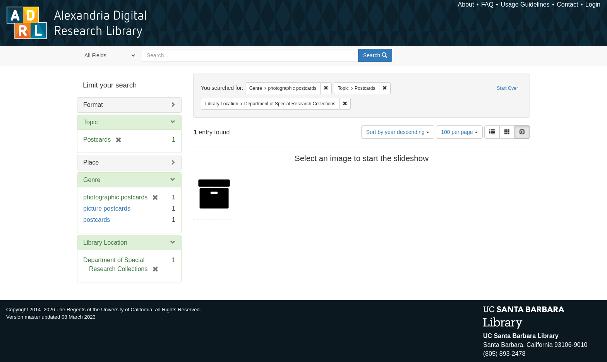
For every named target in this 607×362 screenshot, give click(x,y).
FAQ (487, 4)
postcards (96, 219)
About (466, 4)
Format (93, 104)
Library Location (105, 242)
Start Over (507, 88)
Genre (91, 180)
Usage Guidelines (525, 4)
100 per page (459, 132)
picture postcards (106, 208)
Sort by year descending (397, 132)
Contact (567, 4)
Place (91, 162)
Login (592, 4)
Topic (90, 122)
